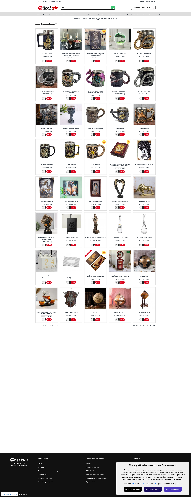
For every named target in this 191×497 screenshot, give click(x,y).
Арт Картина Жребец (46, 201)
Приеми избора (152, 489)
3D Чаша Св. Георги (47, 164)
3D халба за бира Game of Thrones (71, 92)
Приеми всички (173, 489)
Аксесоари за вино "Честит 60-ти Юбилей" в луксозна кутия (120, 165)
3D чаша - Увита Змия (144, 91)
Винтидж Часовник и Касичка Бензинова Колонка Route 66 (120, 275)
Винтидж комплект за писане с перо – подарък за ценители (95, 275)
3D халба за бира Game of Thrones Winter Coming (95, 92)
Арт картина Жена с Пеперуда (144, 164)
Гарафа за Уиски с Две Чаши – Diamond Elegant (46, 313)
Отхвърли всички (132, 489)
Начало (37, 24)
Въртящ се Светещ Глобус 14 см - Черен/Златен (144, 275)
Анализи (137, 483)
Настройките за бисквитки (9, 494)
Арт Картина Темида (95, 201)
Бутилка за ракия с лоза (144, 237)
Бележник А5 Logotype (71, 237)
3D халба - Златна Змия (144, 53)
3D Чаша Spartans (46, 128)
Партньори (176, 483)
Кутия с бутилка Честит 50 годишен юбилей (95, 54)
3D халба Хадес (47, 53)
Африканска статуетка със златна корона (46, 238)
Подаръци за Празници (48, 24)
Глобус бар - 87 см (144, 312)
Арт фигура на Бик (144, 201)
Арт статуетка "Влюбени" (120, 201)
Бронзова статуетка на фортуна (95, 237)
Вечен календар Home (47, 275)
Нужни (127, 483)
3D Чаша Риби (120, 128)
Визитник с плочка (71, 275)
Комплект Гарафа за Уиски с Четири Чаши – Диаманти (71, 54)
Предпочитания (162, 483)
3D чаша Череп (71, 164)
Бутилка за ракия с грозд (120, 237)
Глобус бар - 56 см (120, 312)
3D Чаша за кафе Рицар (95, 128)
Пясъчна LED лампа (120, 53)
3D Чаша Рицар (144, 128)
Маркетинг (148, 483)
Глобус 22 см (95, 312)
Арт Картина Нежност (71, 201)
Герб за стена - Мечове (71, 312)
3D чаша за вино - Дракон (71, 128)
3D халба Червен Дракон (120, 91)
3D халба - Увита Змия (47, 91)
